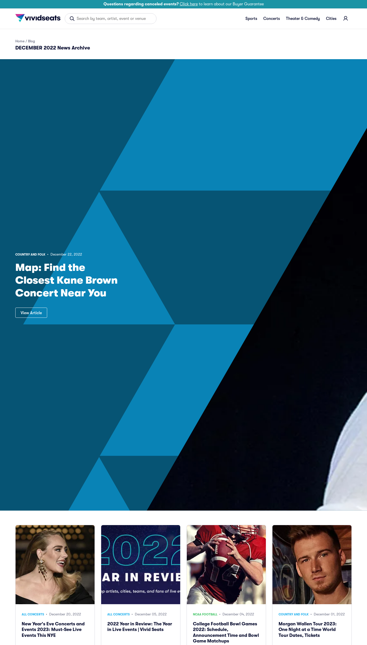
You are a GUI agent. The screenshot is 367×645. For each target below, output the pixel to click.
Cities (331, 18)
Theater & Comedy (303, 18)
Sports (251, 18)
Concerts (271, 18)
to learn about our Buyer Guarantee (183, 4)
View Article (31, 313)
